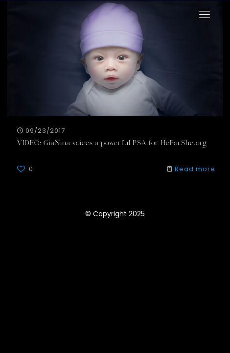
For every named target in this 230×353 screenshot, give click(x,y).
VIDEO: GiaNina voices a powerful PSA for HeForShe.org (112, 143)
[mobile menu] (204, 14)
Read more (195, 169)
